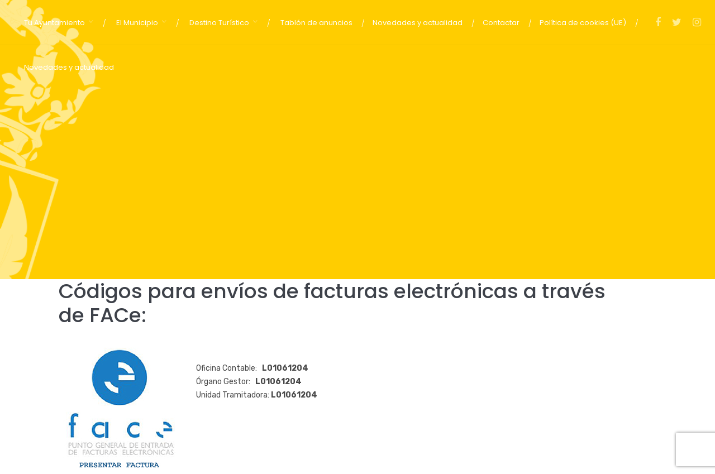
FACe (115, 315)
